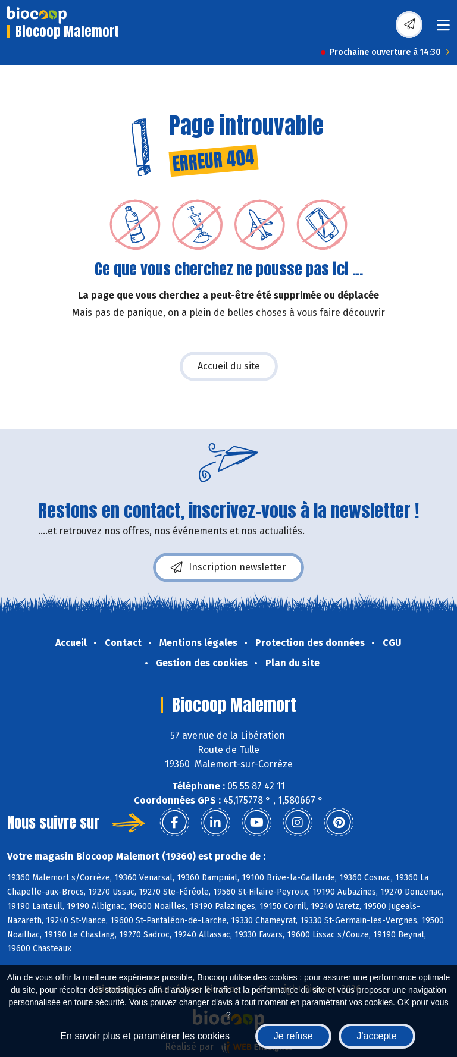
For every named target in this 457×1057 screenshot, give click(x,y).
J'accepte (377, 1036)
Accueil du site (229, 366)
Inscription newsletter (228, 567)
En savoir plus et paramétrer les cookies (145, 1036)
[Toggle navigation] (443, 28)
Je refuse (293, 1036)
